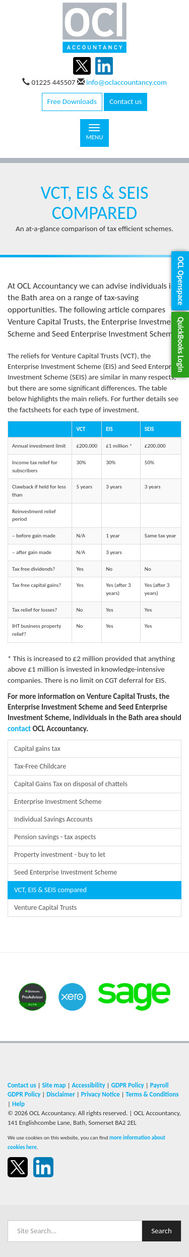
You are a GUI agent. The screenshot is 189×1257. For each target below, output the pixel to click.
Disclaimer (60, 1094)
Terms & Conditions (151, 1094)
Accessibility (88, 1085)
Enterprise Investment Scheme (57, 801)
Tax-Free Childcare (40, 766)
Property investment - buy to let (59, 854)
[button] (180, 280)
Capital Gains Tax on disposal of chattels (71, 784)
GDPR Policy (127, 1085)
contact (19, 728)
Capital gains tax (37, 748)
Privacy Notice (100, 1094)
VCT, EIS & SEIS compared (50, 890)
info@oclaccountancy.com (126, 82)
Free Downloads (72, 101)
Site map (54, 1085)
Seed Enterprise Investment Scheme (65, 872)
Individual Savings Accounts (53, 819)
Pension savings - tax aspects (55, 837)
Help (18, 1104)
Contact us (125, 101)
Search (161, 1230)
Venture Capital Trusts (45, 907)
